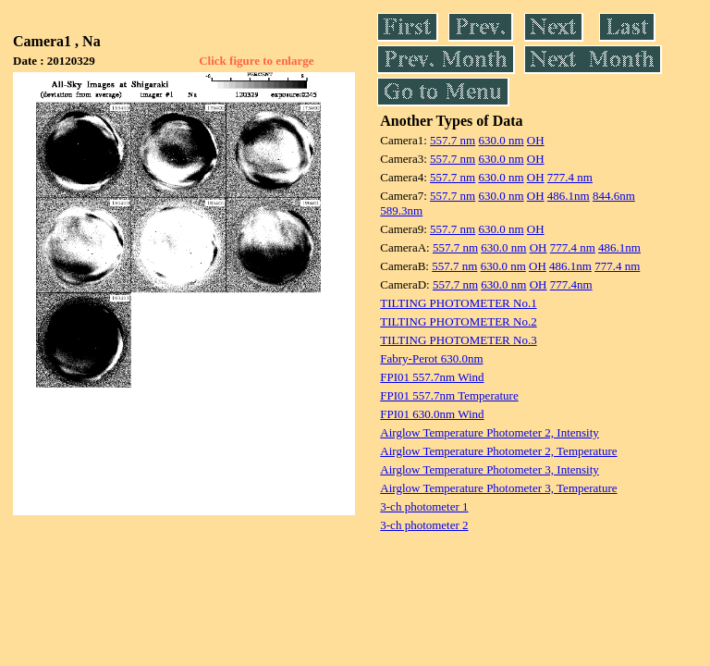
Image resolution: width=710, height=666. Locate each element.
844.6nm (614, 196)
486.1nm (568, 196)
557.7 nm (452, 140)
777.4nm (571, 284)
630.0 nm (500, 140)
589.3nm (401, 210)
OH (536, 140)
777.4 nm (570, 177)
